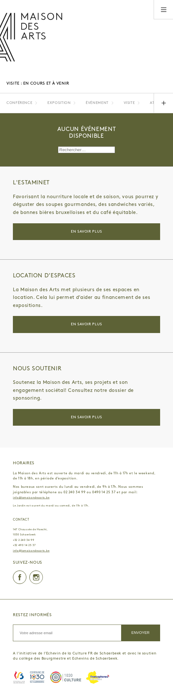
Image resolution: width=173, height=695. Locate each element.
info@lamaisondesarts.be (31, 497)
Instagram (36, 577)
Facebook (19, 577)
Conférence (19, 103)
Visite (129, 103)
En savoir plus (86, 232)
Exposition (59, 103)
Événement (97, 103)
